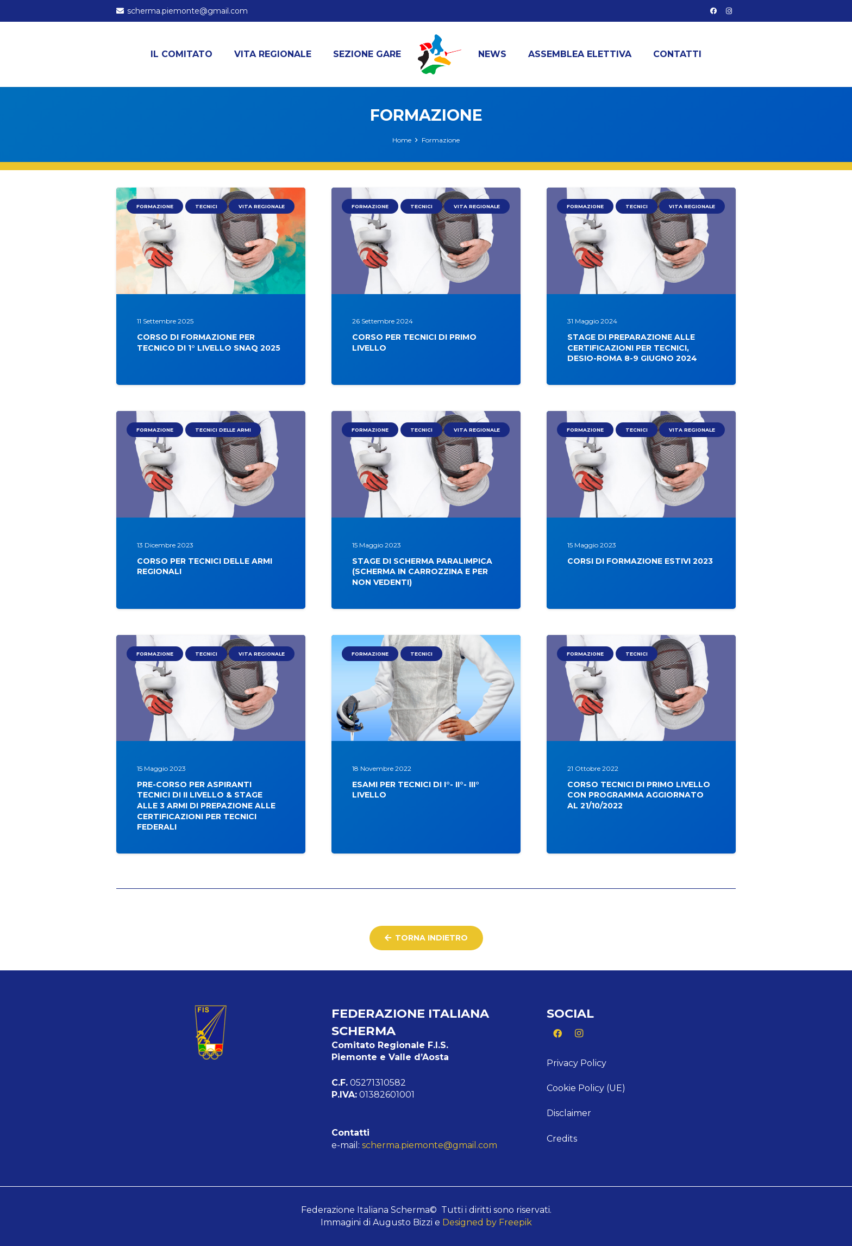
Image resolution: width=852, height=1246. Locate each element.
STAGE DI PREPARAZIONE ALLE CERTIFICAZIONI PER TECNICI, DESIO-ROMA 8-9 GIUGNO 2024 (632, 348)
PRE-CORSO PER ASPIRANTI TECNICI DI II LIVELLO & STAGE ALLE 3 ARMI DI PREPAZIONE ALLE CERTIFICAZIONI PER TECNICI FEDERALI (206, 806)
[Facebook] (713, 10)
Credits (562, 1138)
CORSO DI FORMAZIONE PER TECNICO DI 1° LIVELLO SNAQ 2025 (208, 343)
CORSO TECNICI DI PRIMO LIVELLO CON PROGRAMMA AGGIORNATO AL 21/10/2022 (638, 795)
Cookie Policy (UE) (586, 1088)
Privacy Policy (576, 1063)
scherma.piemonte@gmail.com (429, 1145)
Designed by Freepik (487, 1222)
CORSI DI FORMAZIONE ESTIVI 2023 (640, 561)
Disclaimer (569, 1113)
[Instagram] (729, 10)
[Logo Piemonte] (439, 54)
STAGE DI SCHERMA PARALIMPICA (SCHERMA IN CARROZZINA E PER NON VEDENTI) (422, 571)
